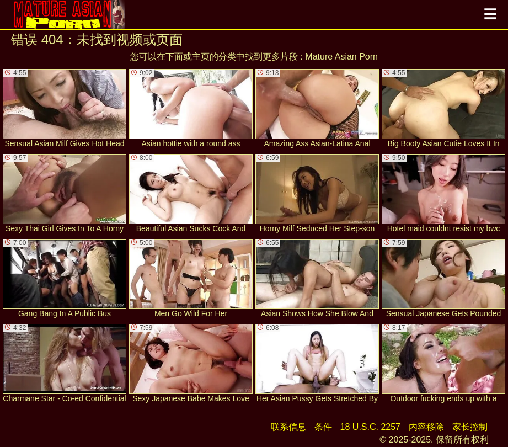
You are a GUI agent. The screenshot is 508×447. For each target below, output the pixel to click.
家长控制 (470, 427)
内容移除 (426, 427)
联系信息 (288, 427)
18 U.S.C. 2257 (370, 427)
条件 (323, 427)
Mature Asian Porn (341, 56)
